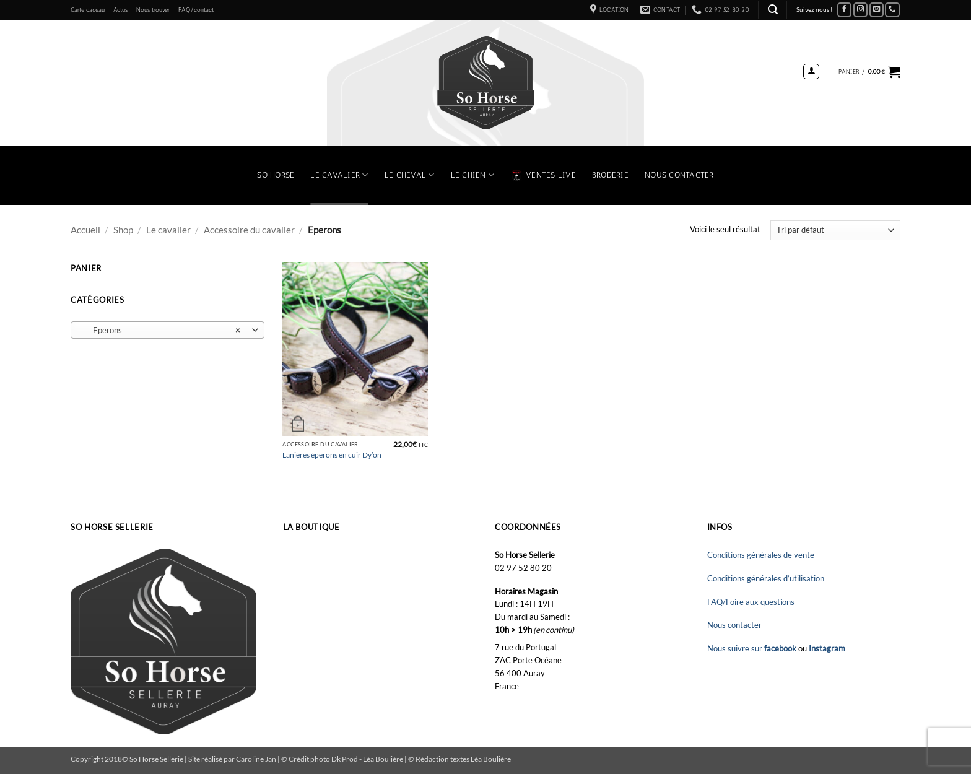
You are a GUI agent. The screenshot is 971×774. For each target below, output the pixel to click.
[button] (773, 10)
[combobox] (167, 330)
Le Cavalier (339, 175)
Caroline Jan (256, 758)
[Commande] (835, 230)
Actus (120, 10)
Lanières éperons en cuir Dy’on (331, 454)
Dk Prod (345, 758)
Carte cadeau (88, 10)
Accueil (85, 229)
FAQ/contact (196, 10)
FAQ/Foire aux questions (751, 602)
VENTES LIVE (543, 175)
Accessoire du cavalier (249, 229)
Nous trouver (153, 10)
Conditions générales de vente (760, 555)
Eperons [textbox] (161, 330)
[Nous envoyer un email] (876, 10)
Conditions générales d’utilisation (765, 578)
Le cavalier (168, 229)
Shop (123, 229)
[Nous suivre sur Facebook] (844, 10)
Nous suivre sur (752, 648)
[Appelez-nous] (892, 10)
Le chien (473, 175)
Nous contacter (679, 175)
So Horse (275, 175)
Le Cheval (410, 175)
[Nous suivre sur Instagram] (860, 10)
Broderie (610, 175)
